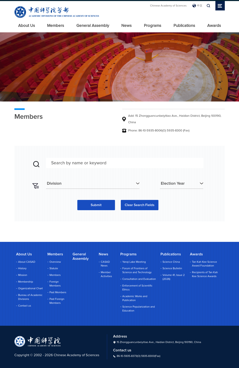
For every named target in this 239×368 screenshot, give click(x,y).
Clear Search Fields (139, 205)
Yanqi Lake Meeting (134, 262)
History (22, 268)
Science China (171, 262)
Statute (53, 268)
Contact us (24, 305)
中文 (197, 5)
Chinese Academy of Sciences (168, 5)
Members (55, 26)
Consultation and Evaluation (139, 279)
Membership (25, 281)
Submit (96, 205)
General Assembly (92, 26)
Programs (152, 26)
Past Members (57, 292)
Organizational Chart (30, 288)
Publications (184, 26)
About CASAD (26, 262)
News (126, 26)
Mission (22, 275)
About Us (26, 26)
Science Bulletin (172, 268)
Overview (55, 262)
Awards (214, 26)
